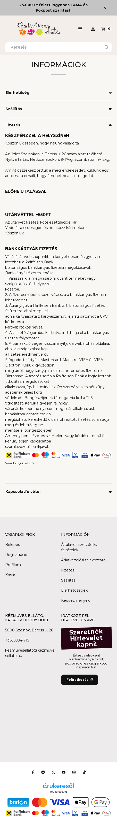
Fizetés (12, 125)
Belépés (12, 544)
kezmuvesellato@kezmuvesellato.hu (30, 653)
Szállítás (13, 108)
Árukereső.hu (58, 791)
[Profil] (93, 29)
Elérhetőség (17, 92)
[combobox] (58, 47)
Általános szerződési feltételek (79, 547)
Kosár (10, 574)
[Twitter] (53, 772)
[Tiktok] (84, 772)
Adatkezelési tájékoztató (83, 560)
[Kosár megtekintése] (106, 29)
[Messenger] (43, 772)
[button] (80, 29)
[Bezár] (104, 7)
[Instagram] (74, 772)
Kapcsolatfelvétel (22, 491)
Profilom (13, 564)
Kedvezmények (75, 600)
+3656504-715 (17, 640)
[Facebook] (33, 772)
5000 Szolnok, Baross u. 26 (29, 630)
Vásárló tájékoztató (19, 463)
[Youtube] (63, 772)
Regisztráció (16, 554)
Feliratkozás (79, 680)
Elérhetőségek (74, 590)
